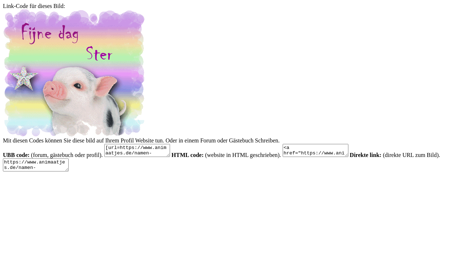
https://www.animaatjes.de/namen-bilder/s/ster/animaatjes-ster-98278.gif (39, 168)
